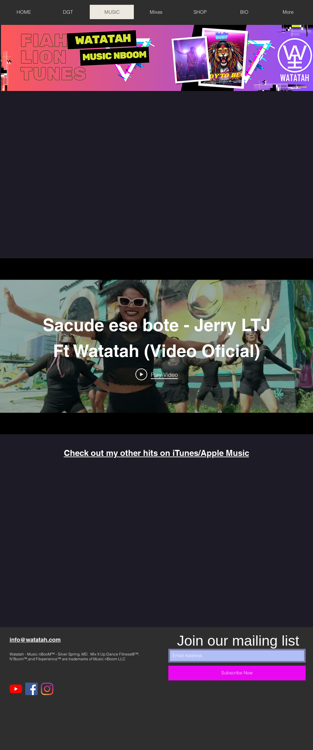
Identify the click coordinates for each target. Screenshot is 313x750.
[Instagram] (47, 689)
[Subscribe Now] (237, 673)
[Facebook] (31, 689)
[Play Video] (156, 374)
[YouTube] (16, 689)
